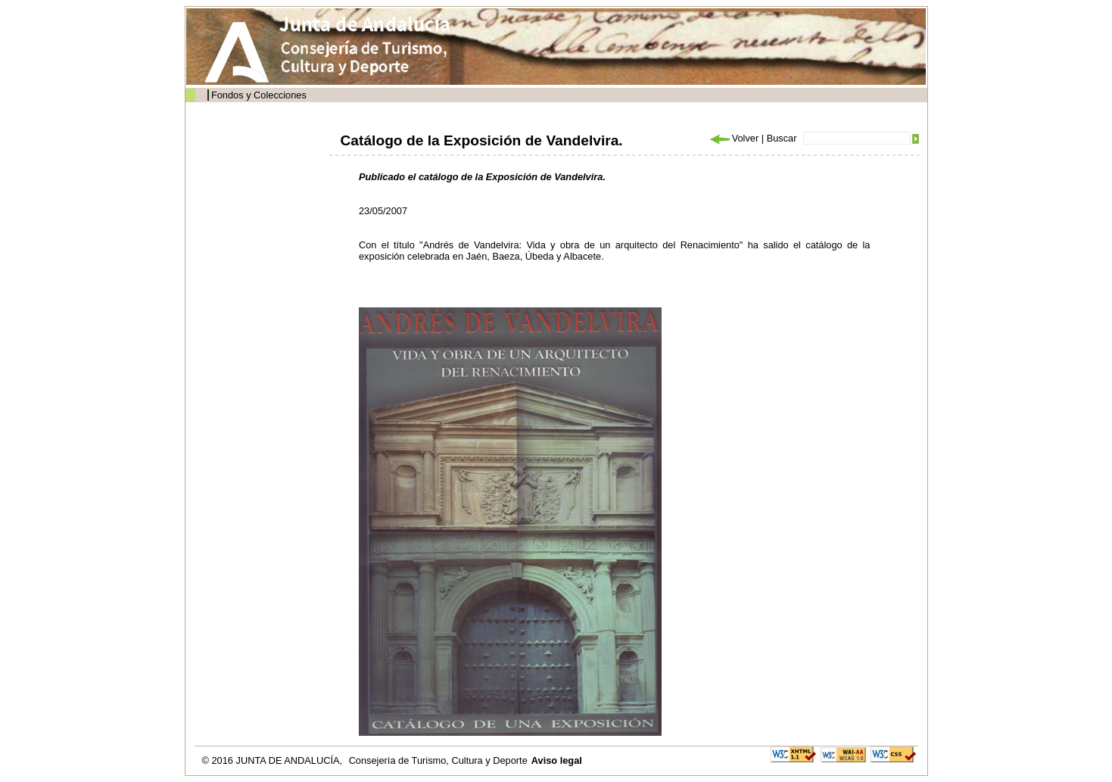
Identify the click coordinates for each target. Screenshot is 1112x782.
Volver (733, 138)
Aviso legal (556, 760)
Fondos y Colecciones (259, 95)
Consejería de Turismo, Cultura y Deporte (438, 760)
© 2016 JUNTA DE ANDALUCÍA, (273, 760)
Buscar (782, 138)
